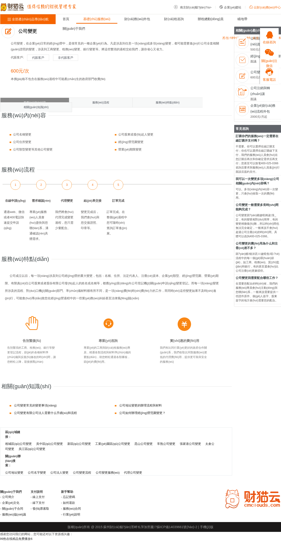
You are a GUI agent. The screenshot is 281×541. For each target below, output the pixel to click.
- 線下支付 (38, 502)
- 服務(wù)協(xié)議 (13, 514)
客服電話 (269, 73)
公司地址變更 (14, 472)
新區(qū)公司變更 (79, 444)
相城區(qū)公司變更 (18, 444)
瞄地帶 (242, 19)
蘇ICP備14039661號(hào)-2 (177, 527)
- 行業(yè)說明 (70, 514)
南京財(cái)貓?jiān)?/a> (193, 7)
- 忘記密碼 (68, 497)
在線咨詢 (269, 36)
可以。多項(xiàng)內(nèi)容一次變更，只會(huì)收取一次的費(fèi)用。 (257, 193)
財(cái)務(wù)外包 (137, 19)
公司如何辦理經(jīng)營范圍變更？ (142, 413)
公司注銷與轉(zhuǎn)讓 (260, 91)
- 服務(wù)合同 (71, 508)
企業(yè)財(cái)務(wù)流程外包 (262, 108)
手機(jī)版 (206, 527)
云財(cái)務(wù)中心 (265, 7)
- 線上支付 (38, 497)
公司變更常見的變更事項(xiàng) (35, 405)
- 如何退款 (68, 502)
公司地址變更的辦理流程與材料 (140, 405)
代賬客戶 (38, 57)
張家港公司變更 (190, 444)
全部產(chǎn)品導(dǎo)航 (28, 19)
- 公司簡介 (7, 497)
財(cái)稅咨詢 (174, 19)
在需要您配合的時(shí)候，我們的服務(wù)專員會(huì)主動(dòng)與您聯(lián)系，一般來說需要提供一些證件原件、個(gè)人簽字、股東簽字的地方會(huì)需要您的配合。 (257, 292)
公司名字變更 (37, 472)
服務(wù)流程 (100, 102)
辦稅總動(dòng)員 (210, 19)
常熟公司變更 (166, 444)
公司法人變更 (59, 472)
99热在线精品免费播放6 (16, 539)
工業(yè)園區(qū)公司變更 (112, 444)
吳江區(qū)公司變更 (32, 449)
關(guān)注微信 (269, 56)
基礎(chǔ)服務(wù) (96, 19)
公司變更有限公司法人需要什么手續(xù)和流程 (45, 413)
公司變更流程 (82, 472)
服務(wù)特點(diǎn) (168, 102)
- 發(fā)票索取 (40, 508)
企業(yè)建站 (230, 7)
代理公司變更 (133, 472)
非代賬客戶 (65, 57)
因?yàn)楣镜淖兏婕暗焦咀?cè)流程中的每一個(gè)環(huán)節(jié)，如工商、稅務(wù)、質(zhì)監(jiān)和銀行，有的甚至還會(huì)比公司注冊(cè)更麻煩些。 (258, 262)
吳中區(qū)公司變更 (49, 444)
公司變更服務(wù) (108, 472)
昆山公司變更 (143, 444)
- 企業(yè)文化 (9, 502)
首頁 (66, 19)
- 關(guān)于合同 (11, 508)
